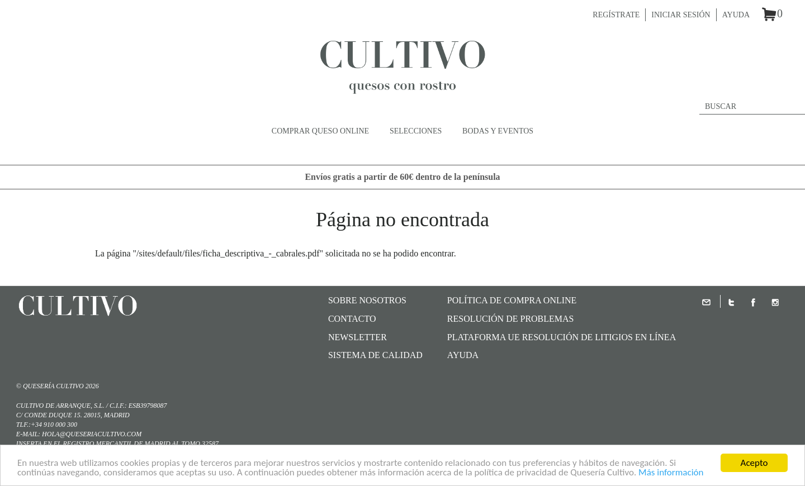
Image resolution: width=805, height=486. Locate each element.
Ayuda (736, 15)
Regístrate (616, 15)
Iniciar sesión (680, 15)
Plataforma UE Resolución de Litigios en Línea (561, 337)
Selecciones (416, 131)
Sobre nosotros (367, 300)
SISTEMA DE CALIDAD (375, 355)
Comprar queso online (320, 131)
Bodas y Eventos (497, 131)
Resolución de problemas (510, 318)
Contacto (352, 318)
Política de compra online (512, 300)
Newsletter (357, 337)
